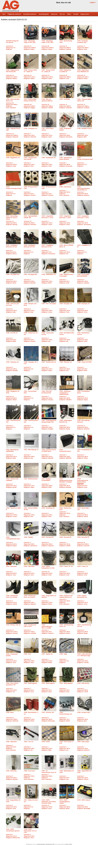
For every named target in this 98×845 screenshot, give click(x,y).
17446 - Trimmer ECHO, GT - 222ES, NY (30, 70)
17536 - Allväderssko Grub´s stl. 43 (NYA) (30, 596)
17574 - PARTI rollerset (83, 800)
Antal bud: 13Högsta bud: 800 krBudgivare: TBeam (11, 398)
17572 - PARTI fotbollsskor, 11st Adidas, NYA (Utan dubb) (49, 801)
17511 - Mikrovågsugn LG (31, 449)
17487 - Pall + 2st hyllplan (49, 303)
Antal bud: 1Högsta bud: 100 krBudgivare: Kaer (29, 515)
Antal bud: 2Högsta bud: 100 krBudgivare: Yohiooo (82, 777)
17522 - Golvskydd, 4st (48, 508)
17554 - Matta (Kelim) (83, 683)
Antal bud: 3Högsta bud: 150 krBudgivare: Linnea (64, 223)
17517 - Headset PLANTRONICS (46, 479)
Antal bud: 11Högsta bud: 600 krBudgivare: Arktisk (82, 515)
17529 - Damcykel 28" (83, 537)
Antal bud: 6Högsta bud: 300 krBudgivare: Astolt (47, 164)
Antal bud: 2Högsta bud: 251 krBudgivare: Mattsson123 (13, 836)
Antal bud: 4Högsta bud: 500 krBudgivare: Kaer (64, 369)
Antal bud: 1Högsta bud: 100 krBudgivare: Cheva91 (83, 661)
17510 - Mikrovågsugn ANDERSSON (12, 450)
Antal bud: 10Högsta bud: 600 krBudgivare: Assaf (47, 573)
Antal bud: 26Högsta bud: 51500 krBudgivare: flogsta (48, 47)
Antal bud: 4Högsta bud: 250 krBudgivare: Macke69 (12, 369)
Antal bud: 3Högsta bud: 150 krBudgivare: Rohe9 (47, 661)
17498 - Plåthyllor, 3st (65, 362)
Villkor (69, 14)
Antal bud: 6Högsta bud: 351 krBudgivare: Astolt (47, 135)
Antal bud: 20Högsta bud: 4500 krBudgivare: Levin (65, 77)
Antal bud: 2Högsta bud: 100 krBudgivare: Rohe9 (29, 719)
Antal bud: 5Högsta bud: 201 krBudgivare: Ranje (11, 456)
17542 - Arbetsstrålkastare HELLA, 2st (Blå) (47, 626)
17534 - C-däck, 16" (82, 566)
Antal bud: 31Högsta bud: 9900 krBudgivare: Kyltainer (65, 47)
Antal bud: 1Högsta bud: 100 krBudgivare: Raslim (47, 602)
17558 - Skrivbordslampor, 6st (65, 713)
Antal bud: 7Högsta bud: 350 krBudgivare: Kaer (29, 456)
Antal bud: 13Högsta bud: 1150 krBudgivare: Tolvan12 (12, 631)
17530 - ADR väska (11, 566)
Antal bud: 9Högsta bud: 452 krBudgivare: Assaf (64, 573)
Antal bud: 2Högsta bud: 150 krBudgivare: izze (11, 690)
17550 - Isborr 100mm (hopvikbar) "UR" (12, 684)
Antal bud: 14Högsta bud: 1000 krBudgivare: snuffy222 (83, 106)
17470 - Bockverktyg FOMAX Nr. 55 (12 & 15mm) (12, 217)
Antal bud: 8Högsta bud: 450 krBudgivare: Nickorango (48, 719)
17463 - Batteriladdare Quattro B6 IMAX (65, 158)
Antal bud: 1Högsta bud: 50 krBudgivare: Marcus (11, 252)
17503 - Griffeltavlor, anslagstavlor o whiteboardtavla (65, 393)
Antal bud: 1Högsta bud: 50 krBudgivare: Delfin (82, 369)
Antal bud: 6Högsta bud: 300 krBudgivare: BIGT (82, 135)
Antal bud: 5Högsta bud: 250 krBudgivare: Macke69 (29, 281)
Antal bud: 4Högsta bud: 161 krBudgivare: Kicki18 (11, 602)
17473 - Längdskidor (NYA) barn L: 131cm (65, 216)
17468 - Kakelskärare (65, 187)
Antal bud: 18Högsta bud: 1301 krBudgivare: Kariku (83, 77)
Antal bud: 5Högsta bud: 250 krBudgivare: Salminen (12, 777)
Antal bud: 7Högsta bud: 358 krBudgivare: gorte (82, 719)
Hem (3, 14)
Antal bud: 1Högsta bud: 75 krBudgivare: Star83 (64, 719)
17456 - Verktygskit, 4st (30, 128)
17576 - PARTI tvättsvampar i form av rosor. (30, 831)
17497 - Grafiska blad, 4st (49, 362)
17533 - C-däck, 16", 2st (66, 566)
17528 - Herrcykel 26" (65, 537)
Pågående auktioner (14, 14)
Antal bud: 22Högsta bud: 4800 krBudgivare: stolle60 (47, 106)
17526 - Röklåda (28, 537)
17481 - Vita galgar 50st (30, 274)
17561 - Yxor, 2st (28, 741)
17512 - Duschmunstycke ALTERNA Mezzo (49, 450)
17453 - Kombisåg (64, 99)
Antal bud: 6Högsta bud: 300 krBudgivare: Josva (11, 661)
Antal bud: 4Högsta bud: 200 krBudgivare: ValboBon (65, 398)
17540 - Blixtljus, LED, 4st (13, 625)
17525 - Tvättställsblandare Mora (13, 538)
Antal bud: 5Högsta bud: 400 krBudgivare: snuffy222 (30, 631)
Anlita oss (54, 14)
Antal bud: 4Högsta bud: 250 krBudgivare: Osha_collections (64, 193)
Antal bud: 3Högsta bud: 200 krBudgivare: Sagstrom (30, 602)
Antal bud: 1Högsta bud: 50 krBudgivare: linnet (64, 281)
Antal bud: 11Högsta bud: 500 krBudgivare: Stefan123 (83, 427)
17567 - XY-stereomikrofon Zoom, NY (49, 771)
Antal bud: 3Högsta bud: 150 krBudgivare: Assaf (11, 807)
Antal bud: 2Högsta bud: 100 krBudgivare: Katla (11, 310)
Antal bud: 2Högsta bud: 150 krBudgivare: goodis (11, 485)
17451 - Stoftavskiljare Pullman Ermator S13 (30, 100)
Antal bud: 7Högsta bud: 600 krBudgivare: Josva (11, 573)
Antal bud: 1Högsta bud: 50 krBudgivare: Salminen (48, 631)
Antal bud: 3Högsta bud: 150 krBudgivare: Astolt (82, 339)
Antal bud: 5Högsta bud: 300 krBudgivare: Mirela (11, 281)
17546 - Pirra (27, 654)
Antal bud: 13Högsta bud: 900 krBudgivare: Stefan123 (30, 223)
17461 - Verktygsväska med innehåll (30, 158)
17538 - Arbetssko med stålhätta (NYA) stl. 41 (65, 596)
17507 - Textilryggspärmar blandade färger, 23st (49, 421)
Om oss (62, 14)
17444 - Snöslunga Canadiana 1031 (82, 41)
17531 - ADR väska (29, 566)
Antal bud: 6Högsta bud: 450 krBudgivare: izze (64, 748)
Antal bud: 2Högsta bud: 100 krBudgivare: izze (64, 252)
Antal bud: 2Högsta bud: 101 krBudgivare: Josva (82, 602)
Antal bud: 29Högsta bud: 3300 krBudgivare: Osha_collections (12, 105)
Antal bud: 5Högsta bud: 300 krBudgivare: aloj (47, 339)
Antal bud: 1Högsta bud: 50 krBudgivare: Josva (82, 485)
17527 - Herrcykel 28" (48, 537)
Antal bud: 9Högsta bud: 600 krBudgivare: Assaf (82, 573)
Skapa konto (84, 14)
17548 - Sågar (63, 654)
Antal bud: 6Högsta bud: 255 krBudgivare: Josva (29, 836)
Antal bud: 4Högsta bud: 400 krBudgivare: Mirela (64, 807)
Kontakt (75, 14)
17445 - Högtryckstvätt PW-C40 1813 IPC (12, 70)
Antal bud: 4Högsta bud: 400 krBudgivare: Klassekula (65, 164)
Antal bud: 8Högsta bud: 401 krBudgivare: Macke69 (65, 485)
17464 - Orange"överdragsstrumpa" (85, 158)
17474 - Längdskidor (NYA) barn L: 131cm (83, 216)
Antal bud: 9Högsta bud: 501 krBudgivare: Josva (29, 573)
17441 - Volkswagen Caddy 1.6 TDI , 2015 (29, 41)
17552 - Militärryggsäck (48, 683)
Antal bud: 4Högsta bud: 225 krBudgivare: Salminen (83, 193)
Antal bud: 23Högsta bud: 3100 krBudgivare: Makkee (12, 77)
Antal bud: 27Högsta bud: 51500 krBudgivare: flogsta (30, 47)
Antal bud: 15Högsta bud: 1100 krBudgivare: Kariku (47, 77)
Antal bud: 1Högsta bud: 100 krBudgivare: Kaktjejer (47, 427)
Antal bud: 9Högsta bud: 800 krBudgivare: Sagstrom (48, 544)
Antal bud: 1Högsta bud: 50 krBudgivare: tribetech (30, 339)
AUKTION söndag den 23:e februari (12, 41)
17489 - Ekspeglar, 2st (83, 303)
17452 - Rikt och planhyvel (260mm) (47, 100)
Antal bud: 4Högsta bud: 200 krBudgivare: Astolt (11, 164)
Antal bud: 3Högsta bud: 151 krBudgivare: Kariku (47, 369)
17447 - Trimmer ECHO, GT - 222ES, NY (48, 70)
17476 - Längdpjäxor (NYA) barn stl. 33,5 (29, 246)
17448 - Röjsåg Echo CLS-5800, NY (65, 70)
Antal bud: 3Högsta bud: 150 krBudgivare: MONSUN (65, 456)
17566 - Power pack (29, 771)
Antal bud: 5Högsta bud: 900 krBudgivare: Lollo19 (82, 690)
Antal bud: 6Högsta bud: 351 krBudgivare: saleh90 (64, 544)
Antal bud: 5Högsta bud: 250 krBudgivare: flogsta (64, 427)
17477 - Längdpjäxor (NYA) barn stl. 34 (47, 246)
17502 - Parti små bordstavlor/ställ (46, 392)
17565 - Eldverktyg (11, 771)
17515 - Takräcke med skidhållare (12, 479)
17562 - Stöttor (46, 741)
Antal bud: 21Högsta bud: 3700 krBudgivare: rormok (12, 515)
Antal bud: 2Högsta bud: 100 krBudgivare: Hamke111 (83, 748)
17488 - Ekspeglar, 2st (65, 303)
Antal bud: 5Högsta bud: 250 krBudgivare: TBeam (82, 456)
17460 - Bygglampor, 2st (13, 157)
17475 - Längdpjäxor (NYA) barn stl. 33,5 (12, 246)
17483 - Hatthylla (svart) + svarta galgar (66, 275)
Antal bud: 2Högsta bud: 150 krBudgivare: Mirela (47, 281)
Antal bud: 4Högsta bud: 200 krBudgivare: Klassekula (65, 135)
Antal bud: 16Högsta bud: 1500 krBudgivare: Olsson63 (83, 544)
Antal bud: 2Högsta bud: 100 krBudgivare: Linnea (47, 223)
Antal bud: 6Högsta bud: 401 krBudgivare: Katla (29, 310)
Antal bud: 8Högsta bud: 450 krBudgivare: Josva (29, 661)
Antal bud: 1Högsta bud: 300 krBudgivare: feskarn (64, 631)
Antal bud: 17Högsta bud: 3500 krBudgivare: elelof (83, 47)
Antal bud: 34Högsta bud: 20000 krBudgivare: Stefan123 (12, 135)
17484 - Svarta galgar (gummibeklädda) (83, 275)
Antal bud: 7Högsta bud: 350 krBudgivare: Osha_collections (29, 777)
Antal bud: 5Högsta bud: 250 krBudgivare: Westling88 (83, 807)
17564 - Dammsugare (83, 741)
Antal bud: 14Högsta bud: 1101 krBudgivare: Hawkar (29, 77)
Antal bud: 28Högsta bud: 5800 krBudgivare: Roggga (29, 106)
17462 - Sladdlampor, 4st (49, 157)
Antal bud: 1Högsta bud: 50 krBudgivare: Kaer (64, 777)
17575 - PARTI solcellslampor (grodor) (12, 830)
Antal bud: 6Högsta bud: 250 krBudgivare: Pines (47, 515)
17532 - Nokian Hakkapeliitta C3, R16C (48, 567)
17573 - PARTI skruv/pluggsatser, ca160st (64, 801)
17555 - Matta (10, 712)
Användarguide (44, 14)
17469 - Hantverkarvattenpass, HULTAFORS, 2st (83, 188)
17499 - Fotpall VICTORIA (84, 362)
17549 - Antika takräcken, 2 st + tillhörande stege (84, 654)
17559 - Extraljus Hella (83, 712)
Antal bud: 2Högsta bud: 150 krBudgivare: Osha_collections (64, 514)
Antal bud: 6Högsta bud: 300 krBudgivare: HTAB (47, 485)
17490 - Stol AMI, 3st (12, 333)
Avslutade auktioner (29, 14)
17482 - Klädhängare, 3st (49, 274)
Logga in (93, 2)
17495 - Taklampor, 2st (12, 362)
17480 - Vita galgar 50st (12, 274)
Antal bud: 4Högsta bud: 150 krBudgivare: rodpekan (83, 281)
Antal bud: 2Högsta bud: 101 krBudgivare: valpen (29, 485)
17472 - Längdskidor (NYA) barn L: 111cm (47, 216)
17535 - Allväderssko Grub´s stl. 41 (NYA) (12, 596)
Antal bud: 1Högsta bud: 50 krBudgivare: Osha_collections (11, 748)
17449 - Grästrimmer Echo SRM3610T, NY (83, 70)
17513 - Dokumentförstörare (65, 450)
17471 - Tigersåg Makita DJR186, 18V (30, 216)
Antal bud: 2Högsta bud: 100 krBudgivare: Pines (29, 164)
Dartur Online (68, 844)
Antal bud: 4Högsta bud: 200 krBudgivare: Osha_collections (64, 602)
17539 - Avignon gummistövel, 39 (82, 596)
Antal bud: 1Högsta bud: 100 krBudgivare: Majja (47, 748)
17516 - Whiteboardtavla (31, 479)
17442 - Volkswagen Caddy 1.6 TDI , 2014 (47, 41)
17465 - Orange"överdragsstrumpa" (14, 187)
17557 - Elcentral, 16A (48, 712)
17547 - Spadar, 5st (47, 654)
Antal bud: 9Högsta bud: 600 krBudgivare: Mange (82, 631)
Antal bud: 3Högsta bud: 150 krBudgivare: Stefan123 (30, 135)
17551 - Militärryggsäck (30, 683)
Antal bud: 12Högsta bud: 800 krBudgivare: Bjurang (11, 223)
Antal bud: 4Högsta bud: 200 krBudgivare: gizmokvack (30, 544)
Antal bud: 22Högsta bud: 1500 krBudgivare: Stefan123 (12, 719)
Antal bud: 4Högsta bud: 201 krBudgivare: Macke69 (47, 456)
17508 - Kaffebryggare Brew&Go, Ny (65, 421)
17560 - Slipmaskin (11, 741)
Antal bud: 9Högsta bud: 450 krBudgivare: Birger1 (11, 544)
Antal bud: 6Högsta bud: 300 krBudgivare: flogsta (82, 398)
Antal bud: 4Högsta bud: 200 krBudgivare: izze (29, 748)
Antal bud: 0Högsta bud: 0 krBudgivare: (11, 47)
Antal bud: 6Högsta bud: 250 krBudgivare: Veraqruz (47, 398)
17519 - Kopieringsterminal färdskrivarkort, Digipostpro (82, 481)
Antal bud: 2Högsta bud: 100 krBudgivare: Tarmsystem (84, 223)
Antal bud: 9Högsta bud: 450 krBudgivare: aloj (64, 339)
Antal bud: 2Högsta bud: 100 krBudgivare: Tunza (64, 310)
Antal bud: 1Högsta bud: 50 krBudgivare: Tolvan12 (30, 193)
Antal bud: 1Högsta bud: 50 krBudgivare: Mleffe (11, 339)
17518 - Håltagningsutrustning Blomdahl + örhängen (65, 480)
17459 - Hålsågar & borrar (84, 128)
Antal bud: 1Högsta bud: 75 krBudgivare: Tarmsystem (48, 252)
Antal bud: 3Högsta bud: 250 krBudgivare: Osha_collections (47, 777)
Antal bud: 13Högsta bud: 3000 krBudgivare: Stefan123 (65, 106)
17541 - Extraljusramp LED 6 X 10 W (30, 625)
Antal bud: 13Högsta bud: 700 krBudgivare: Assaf (47, 807)
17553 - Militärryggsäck (66, 683)
